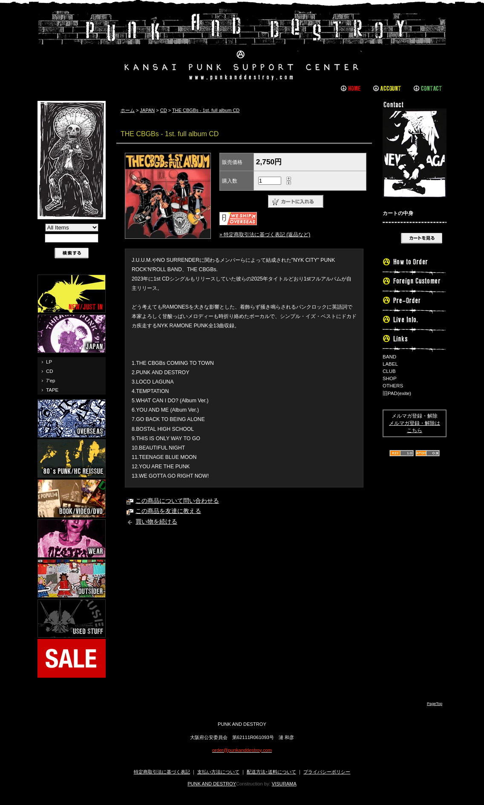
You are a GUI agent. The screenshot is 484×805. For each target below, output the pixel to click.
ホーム (128, 110)
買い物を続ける (156, 522)
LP (49, 361)
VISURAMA (284, 783)
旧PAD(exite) (397, 393)
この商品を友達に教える (168, 511)
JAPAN (147, 110)
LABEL (390, 364)
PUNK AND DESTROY (211, 783)
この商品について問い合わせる (177, 501)
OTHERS (393, 385)
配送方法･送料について (271, 771)
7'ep (50, 380)
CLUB (389, 371)
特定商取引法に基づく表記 (162, 771)
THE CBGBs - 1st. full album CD (205, 110)
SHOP (390, 378)
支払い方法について (218, 771)
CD (49, 371)
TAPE (52, 389)
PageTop (434, 704)
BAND (389, 356)
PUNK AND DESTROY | (242, 45)
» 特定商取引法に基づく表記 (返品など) (264, 235)
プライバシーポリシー (326, 771)
